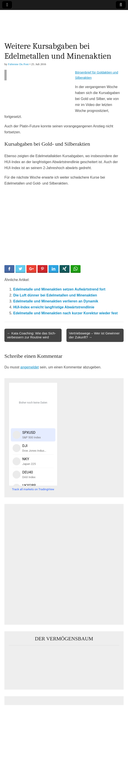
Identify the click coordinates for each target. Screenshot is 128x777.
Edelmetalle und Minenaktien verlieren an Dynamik (55, 301)
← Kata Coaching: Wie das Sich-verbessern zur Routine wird (31, 335)
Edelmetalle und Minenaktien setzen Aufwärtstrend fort (59, 289)
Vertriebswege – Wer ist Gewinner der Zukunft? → (94, 335)
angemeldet (29, 367)
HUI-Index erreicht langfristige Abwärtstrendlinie (53, 307)
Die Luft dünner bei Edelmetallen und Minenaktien (55, 295)
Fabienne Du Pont (18, 64)
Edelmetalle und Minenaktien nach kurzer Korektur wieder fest (65, 313)
